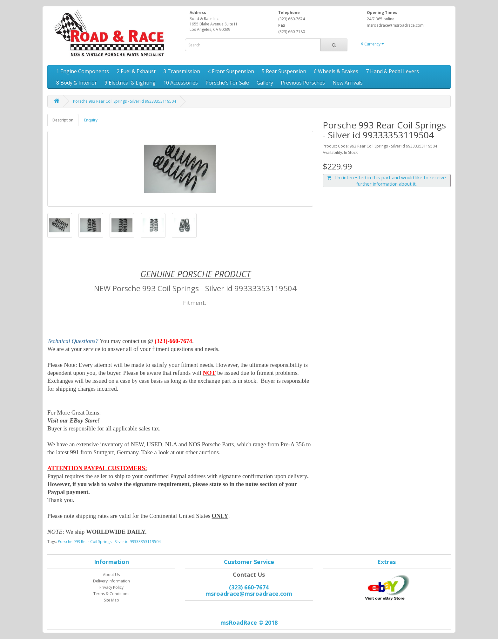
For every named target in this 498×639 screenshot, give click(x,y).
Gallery (265, 82)
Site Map (111, 600)
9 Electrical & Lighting (130, 82)
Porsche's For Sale (227, 82)
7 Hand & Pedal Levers (392, 71)
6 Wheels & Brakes (336, 71)
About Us (111, 574)
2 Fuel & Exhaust (136, 71)
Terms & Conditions (111, 593)
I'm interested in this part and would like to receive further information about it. (386, 180)
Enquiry (91, 120)
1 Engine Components (82, 71)
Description (62, 120)
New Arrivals (348, 82)
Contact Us (249, 574)
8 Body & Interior (76, 82)
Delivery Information (111, 581)
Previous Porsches (303, 82)
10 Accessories (180, 82)
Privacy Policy (111, 587)
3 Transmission (181, 71)
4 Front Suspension (231, 71)
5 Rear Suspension (284, 71)
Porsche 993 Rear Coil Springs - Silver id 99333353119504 (124, 101)
